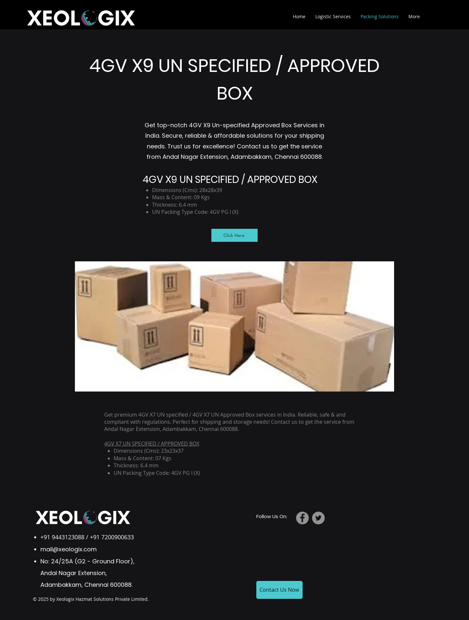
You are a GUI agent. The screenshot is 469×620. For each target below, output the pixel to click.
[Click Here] (234, 235)
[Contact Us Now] (279, 590)
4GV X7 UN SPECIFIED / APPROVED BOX (151, 443)
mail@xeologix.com (68, 549)
